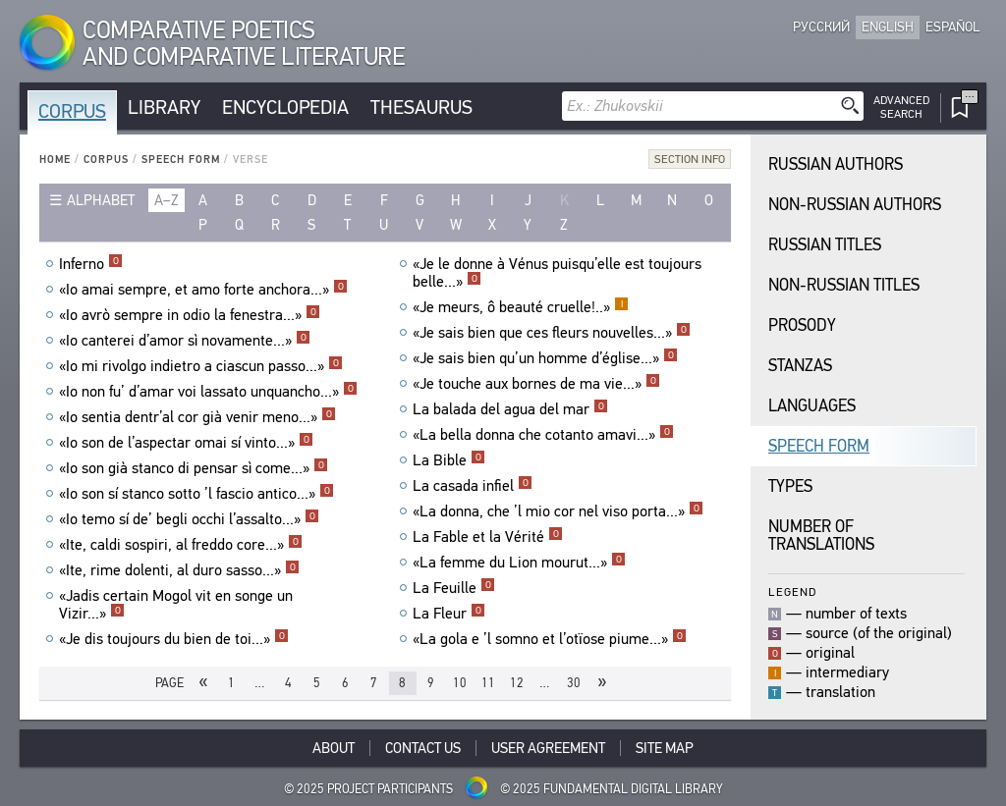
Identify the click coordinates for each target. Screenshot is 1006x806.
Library (164, 107)
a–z (166, 200)
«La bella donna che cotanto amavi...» (543, 435)
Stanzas (800, 365)
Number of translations (821, 535)
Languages (812, 406)
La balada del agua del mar (510, 409)
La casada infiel (472, 486)
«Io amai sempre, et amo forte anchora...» (203, 289)
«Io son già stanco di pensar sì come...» (193, 468)
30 (574, 682)
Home (55, 159)
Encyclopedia (285, 107)
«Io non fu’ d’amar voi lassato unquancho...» (208, 392)
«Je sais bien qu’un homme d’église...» (545, 358)
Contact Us (423, 748)
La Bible (449, 460)
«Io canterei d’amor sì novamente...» (184, 340)
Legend (792, 591)
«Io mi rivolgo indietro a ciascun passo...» (201, 366)
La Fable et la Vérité (488, 537)
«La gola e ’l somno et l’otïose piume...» (550, 639)
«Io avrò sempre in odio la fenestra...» (189, 315)
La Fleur (449, 613)
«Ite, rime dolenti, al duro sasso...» (179, 570)
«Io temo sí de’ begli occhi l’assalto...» (189, 519)
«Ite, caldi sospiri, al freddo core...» (181, 545)
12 (517, 682)
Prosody (802, 325)
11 (488, 682)
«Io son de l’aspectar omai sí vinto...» (186, 443)
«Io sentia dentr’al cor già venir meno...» (197, 417)
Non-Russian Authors (854, 204)
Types (790, 486)
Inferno (91, 264)
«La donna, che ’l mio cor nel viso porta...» (558, 511)
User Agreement (548, 748)
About (333, 748)
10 (460, 682)
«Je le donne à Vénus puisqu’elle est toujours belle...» (557, 273)
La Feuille (454, 588)
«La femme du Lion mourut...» (519, 562)
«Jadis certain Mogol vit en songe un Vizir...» (176, 604)
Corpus (72, 111)
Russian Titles (824, 245)
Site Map (665, 748)
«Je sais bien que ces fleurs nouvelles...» (552, 333)
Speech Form (180, 159)
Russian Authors (835, 164)
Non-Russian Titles (844, 285)
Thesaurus (421, 107)
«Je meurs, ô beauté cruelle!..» (521, 307)
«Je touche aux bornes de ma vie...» (536, 384)
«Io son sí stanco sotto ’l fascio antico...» (196, 494)
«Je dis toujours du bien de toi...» (174, 639)
